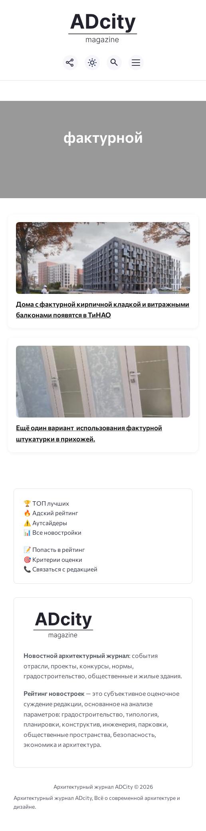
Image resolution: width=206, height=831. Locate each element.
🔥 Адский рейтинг (51, 512)
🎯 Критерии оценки (53, 559)
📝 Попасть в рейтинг (54, 549)
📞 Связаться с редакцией (60, 569)
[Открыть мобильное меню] (136, 62)
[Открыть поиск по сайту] (114, 62)
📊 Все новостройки (52, 532)
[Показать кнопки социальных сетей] (70, 62)
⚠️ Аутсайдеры (45, 522)
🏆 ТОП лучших (46, 503)
